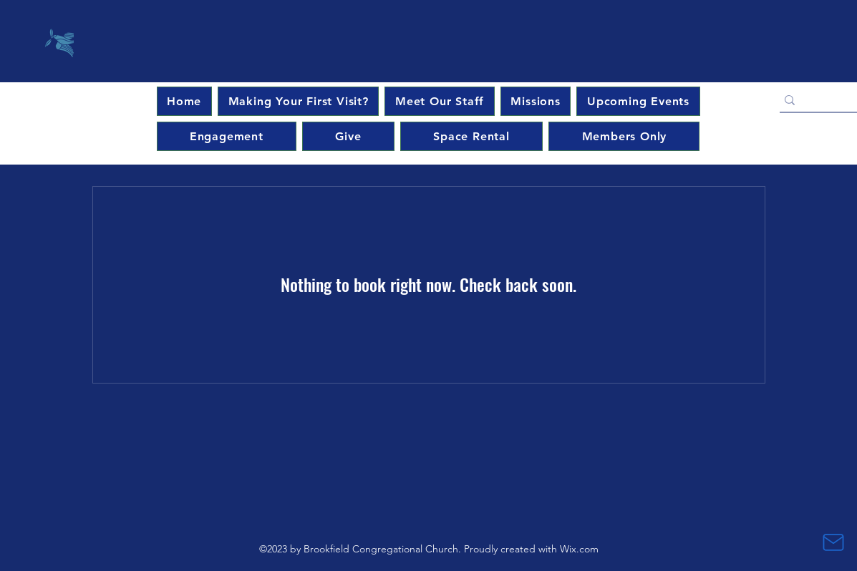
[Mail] (834, 542)
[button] (637, 101)
